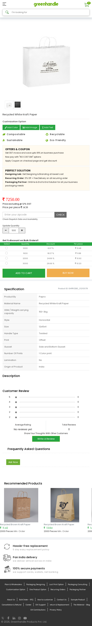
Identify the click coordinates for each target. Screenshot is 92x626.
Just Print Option (56, 584)
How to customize (45, 600)
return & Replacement (59, 605)
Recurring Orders (58, 589)
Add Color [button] (11, 127)
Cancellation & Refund (11, 605)
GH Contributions (37, 610)
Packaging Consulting (77, 584)
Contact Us (62, 600)
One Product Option (37, 589)
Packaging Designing (35, 584)
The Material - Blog (81, 605)
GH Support (41, 605)
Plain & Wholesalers (13, 584)
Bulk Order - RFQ (26, 600)
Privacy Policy (56, 610)
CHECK (60, 214)
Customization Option (15, 589)
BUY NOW (68, 273)
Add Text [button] (47, 127)
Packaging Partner (78, 589)
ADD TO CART (24, 273)
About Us (11, 600)
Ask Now (13, 462)
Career (28, 605)
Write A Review (46, 438)
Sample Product (78, 600)
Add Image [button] (30, 127)
